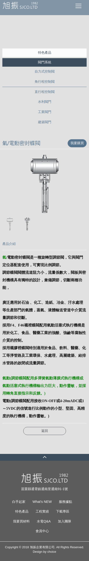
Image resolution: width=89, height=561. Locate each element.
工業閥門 (44, 112)
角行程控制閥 (45, 81)
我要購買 (77, 143)
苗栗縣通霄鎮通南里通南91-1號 (44, 489)
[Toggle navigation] (78, 5)
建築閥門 (44, 122)
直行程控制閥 (45, 92)
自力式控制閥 (45, 71)
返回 (44, 431)
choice (51, 551)
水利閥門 (44, 102)
